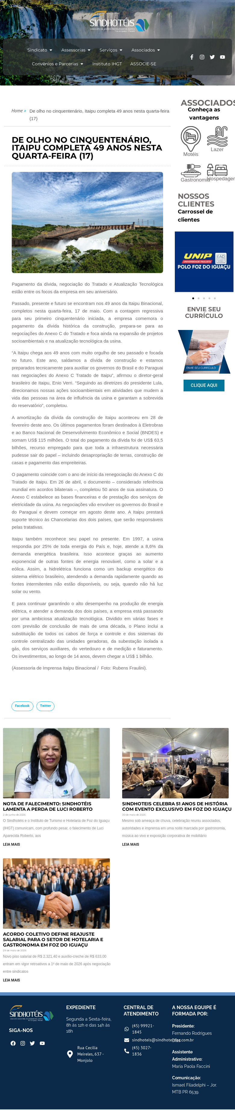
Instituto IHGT (107, 64)
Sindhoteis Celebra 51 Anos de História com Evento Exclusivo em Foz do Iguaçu (177, 806)
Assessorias (76, 50)
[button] (22, 706)
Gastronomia (195, 180)
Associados (146, 50)
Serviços (111, 50)
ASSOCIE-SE (143, 64)
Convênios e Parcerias (58, 64)
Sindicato (40, 50)
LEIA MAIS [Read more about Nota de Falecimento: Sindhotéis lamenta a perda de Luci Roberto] (11, 844)
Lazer (217, 149)
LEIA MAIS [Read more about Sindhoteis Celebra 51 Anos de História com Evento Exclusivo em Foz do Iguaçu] (130, 844)
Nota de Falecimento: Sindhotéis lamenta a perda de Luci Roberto (48, 806)
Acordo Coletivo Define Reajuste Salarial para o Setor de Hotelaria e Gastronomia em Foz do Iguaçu (53, 939)
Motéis (190, 154)
